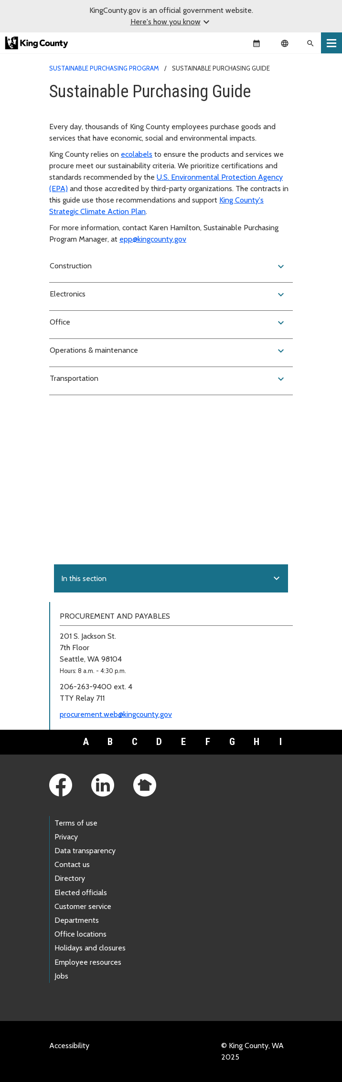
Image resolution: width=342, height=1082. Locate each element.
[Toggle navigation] (331, 42)
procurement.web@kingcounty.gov (116, 714)
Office (168, 322)
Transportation (168, 379)
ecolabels (136, 154)
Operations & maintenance (168, 351)
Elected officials (80, 892)
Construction (168, 266)
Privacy (66, 836)
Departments (76, 920)
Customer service (82, 906)
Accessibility (69, 1045)
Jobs (61, 975)
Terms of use (75, 822)
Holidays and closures (90, 947)
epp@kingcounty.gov (152, 239)
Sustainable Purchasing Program (104, 68)
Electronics (168, 294)
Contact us (72, 864)
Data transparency (85, 850)
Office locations (80, 934)
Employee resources (87, 962)
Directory (69, 878)
